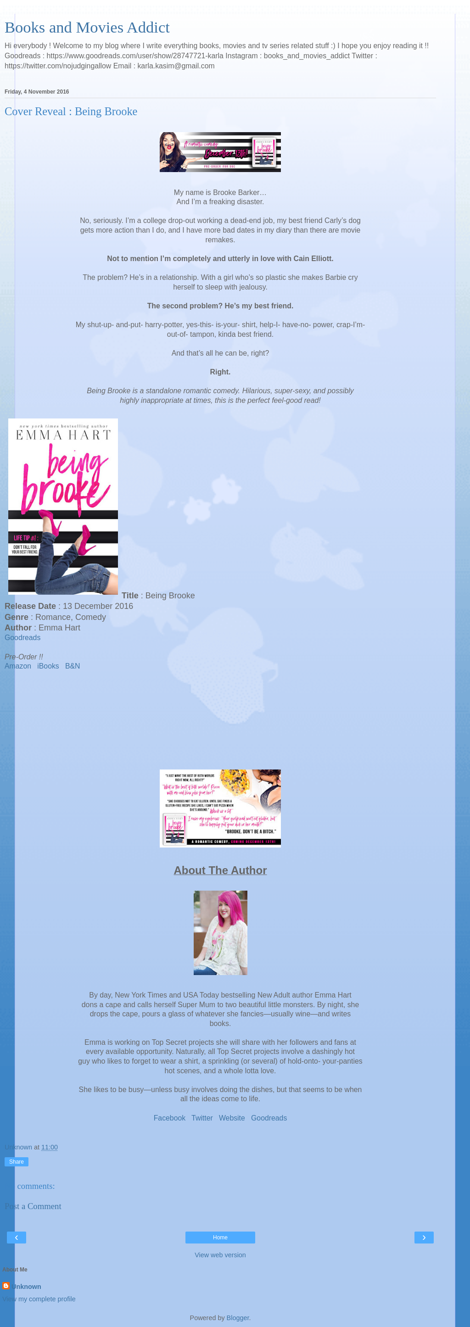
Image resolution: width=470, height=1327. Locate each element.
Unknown (26, 1286)
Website (232, 1118)
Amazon (18, 666)
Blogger (238, 1317)
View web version (220, 1255)
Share (16, 1162)
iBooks (48, 666)
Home (220, 1237)
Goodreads (22, 637)
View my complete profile (39, 1299)
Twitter (202, 1118)
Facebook (170, 1118)
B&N (72, 666)
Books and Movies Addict (87, 27)
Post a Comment (33, 1206)
